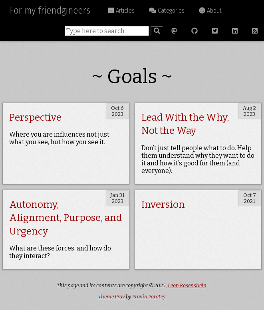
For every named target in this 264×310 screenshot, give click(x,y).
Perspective (35, 117)
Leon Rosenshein (187, 285)
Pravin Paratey (149, 297)
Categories (167, 10)
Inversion (163, 204)
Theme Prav (111, 297)
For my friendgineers (50, 10)
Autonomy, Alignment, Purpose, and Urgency (65, 218)
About (210, 10)
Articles (121, 10)
